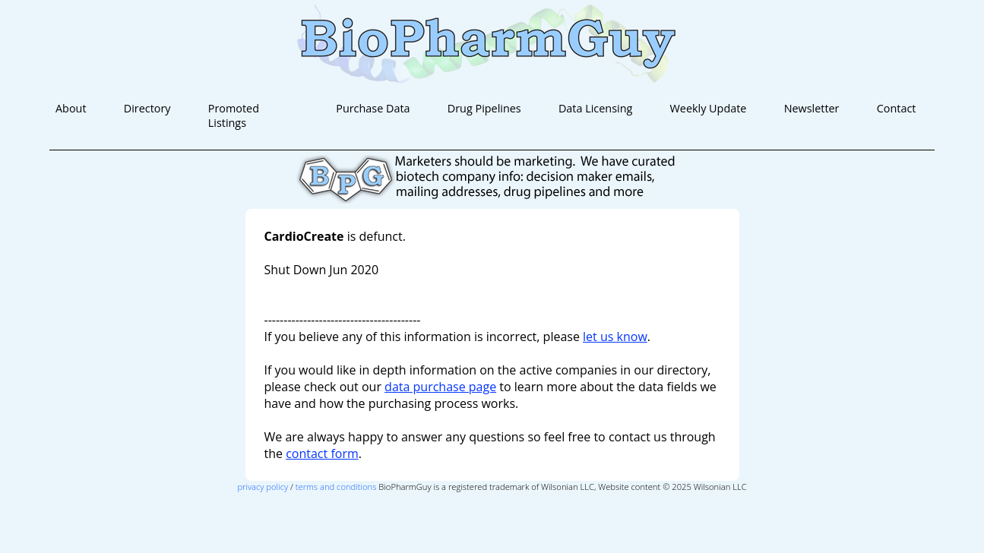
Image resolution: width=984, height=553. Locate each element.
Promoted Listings (233, 115)
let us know (615, 336)
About (71, 108)
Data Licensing (595, 108)
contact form (322, 453)
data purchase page (440, 386)
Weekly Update (708, 108)
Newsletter (812, 108)
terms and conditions (336, 486)
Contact (896, 108)
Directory (147, 108)
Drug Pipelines (484, 108)
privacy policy (262, 486)
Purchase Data (373, 108)
